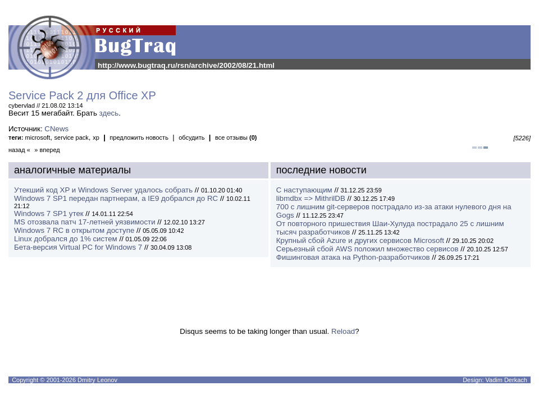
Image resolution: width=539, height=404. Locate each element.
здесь (109, 113)
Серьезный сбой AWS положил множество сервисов (367, 249)
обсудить (191, 137)
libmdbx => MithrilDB (310, 198)
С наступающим (304, 190)
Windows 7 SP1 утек (49, 213)
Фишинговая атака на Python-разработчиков (353, 257)
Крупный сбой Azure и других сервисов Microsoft (360, 240)
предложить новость (138, 137)
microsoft (38, 137)
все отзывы (236, 137)
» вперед (47, 149)
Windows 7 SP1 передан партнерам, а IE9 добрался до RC (116, 198)
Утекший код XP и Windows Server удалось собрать (103, 190)
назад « (19, 149)
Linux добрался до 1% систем (65, 239)
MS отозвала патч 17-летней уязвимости (85, 222)
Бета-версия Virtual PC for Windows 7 (78, 247)
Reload (343, 331)
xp (96, 137)
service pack (71, 137)
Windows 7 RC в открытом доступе (74, 230)
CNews (56, 129)
